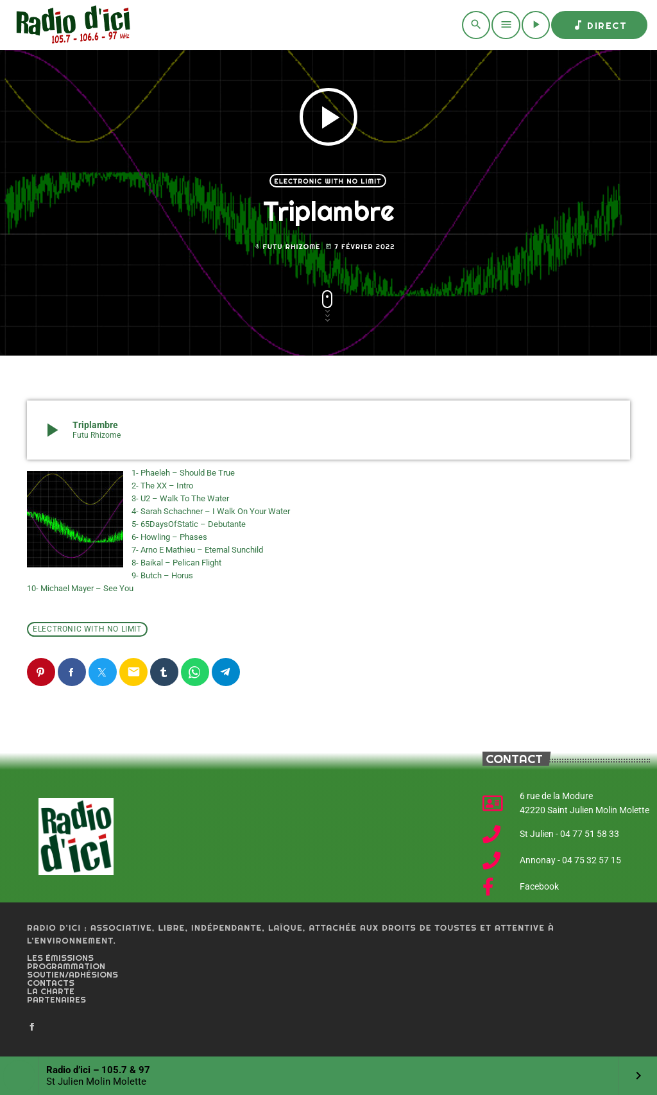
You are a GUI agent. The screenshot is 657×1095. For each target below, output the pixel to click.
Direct (599, 25)
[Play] (536, 25)
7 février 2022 (360, 247)
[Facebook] (32, 1027)
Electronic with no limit (327, 181)
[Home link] (71, 25)
